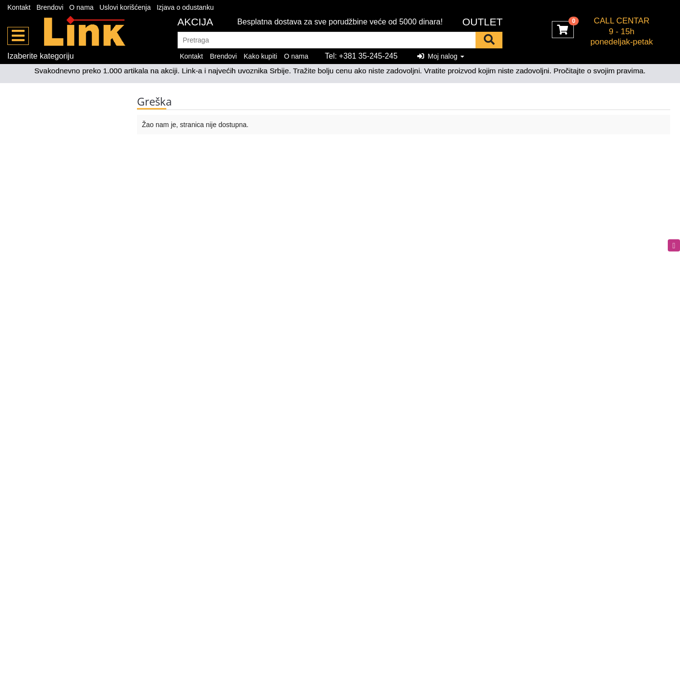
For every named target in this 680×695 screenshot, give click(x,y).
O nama (81, 7)
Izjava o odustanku (185, 7)
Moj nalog (440, 56)
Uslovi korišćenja (125, 7)
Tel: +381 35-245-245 (361, 56)
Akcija (195, 21)
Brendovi (49, 7)
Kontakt (18, 7)
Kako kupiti (260, 56)
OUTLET (482, 21)
